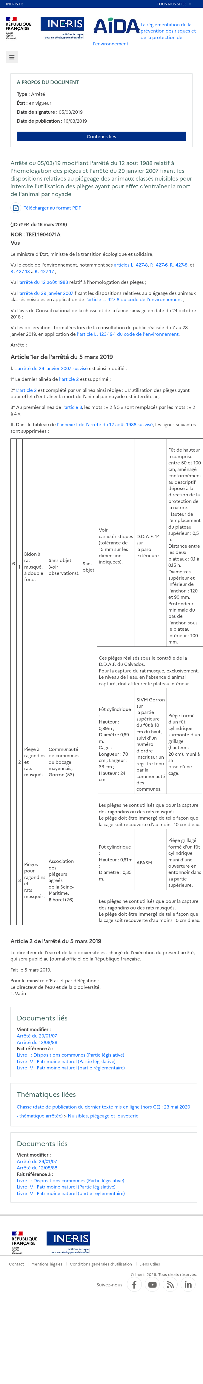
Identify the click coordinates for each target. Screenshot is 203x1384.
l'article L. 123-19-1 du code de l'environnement (128, 334)
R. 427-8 (178, 264)
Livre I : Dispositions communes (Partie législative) (70, 1055)
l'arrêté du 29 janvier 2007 (45, 293)
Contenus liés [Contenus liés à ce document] (101, 136)
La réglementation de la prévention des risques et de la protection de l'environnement (144, 34)
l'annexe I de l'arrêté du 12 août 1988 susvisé (105, 424)
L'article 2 (26, 390)
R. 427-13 (20, 271)
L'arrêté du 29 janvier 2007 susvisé (51, 368)
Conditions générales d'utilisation (101, 1263)
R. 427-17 (44, 271)
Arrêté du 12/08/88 (37, 1042)
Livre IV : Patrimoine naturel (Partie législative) (66, 1061)
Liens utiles (149, 1263)
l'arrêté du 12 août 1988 (42, 282)
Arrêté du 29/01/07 (37, 1035)
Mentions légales (46, 1263)
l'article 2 (69, 379)
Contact (16, 1263)
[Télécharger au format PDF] (45, 207)
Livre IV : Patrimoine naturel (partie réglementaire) (71, 1067)
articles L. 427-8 (131, 264)
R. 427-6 (158, 264)
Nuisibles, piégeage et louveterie (103, 1115)
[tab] (12, 57)
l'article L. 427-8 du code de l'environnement (133, 299)
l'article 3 (72, 407)
